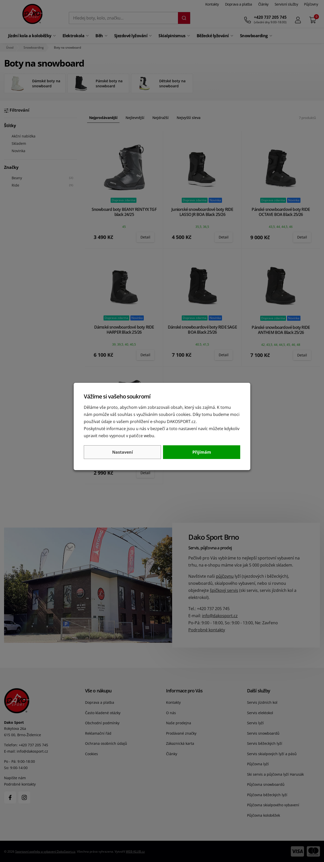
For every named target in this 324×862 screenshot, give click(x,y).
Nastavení (122, 452)
